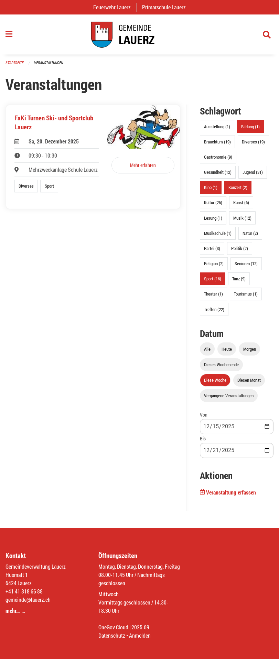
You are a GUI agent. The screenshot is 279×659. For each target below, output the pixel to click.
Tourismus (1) (246, 294)
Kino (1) (210, 187)
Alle (207, 349)
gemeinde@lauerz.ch (28, 599)
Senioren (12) (246, 263)
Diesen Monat (249, 380)
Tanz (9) (239, 278)
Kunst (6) (241, 202)
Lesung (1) (213, 218)
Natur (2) (250, 233)
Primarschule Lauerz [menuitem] (166, 7)
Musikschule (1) (218, 233)
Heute (227, 349)
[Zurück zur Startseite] (139, 34)
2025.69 (140, 627)
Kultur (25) (213, 202)
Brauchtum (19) (217, 141)
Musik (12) (242, 218)
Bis (203, 438)
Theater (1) (213, 294)
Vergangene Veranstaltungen (229, 395)
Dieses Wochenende (221, 364)
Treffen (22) (214, 309)
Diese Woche (215, 380)
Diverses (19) (253, 141)
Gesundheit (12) (218, 172)
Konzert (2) (237, 187)
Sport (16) (212, 278)
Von (203, 414)
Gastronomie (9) (218, 157)
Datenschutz (111, 635)
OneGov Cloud (113, 627)
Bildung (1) (250, 126)
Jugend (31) (253, 172)
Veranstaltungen (48, 62)
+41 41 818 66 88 (24, 591)
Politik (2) (239, 248)
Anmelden (140, 635)
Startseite (14, 62)
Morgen (249, 349)
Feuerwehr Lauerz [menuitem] (114, 7)
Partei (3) (212, 248)
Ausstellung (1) (217, 126)
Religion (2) (214, 263)
